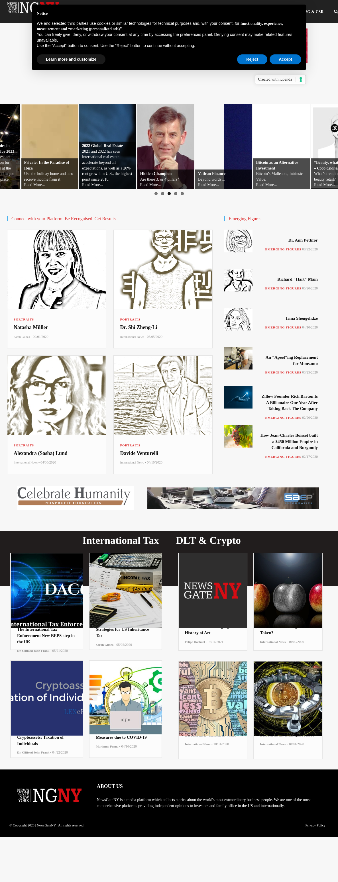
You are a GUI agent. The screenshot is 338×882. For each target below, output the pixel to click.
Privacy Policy (315, 825)
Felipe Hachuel (195, 642)
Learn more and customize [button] (71, 59)
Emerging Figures (283, 249)
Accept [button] (285, 59)
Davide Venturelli (139, 453)
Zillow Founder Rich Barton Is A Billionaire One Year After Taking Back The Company (290, 402)
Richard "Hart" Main (297, 279)
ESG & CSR (313, 12)
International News (132, 336)
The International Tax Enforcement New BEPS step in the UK (46, 635)
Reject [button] (252, 59)
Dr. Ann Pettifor (303, 240)
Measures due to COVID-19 (121, 737)
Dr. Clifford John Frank (33, 650)
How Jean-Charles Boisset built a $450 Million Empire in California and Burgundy (289, 441)
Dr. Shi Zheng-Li (138, 327)
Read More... (34, 185)
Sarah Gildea (22, 336)
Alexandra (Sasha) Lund (41, 453)
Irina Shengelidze (302, 318)
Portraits (24, 319)
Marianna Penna (107, 746)
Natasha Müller (31, 327)
